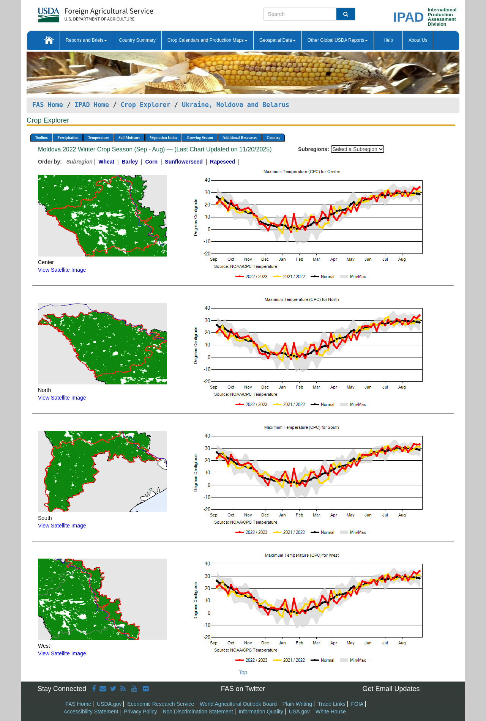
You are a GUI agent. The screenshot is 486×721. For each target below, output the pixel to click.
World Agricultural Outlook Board (238, 704)
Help (388, 40)
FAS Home (47, 105)
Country (273, 137)
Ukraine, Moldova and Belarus (235, 105)
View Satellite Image (62, 270)
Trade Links (332, 704)
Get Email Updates (391, 689)
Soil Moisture (129, 137)
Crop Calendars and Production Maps (207, 40)
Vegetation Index (163, 137)
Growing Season (199, 137)
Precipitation (67, 137)
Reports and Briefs (86, 40)
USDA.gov (109, 704)
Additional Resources (239, 137)
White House (331, 711)
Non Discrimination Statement (198, 711)
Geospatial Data (277, 40)
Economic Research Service (160, 704)
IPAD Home (91, 105)
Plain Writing (297, 704)
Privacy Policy (140, 711)
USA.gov (299, 711)
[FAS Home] (76, 12)
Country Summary (137, 40)
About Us (418, 40)
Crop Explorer (145, 105)
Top (243, 672)
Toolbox (41, 137)
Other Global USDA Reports (338, 40)
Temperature (98, 137)
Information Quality (260, 711)
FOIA (357, 704)
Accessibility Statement (91, 711)
